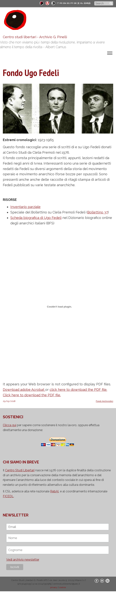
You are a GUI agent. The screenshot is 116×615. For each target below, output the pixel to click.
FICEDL (8, 496)
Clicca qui (9, 425)
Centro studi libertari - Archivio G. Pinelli (35, 37)
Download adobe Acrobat (24, 390)
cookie (62, 587)
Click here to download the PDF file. (32, 395)
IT (58, 3)
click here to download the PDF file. (78, 390)
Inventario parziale (25, 207)
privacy (54, 587)
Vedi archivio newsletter (22, 559)
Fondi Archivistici (104, 401)
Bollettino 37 (97, 212)
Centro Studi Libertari (20, 470)
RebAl (54, 491)
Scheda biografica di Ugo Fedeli (35, 218)
